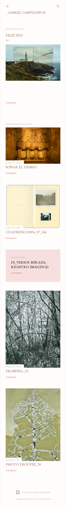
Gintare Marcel (43, 499)
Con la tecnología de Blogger (33, 492)
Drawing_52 (17, 371)
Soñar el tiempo (21, 167)
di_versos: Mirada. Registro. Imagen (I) (29, 264)
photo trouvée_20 (23, 464)
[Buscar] (58, 5)
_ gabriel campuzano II (25, 13)
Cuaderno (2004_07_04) (26, 232)
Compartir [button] (11, 102)
